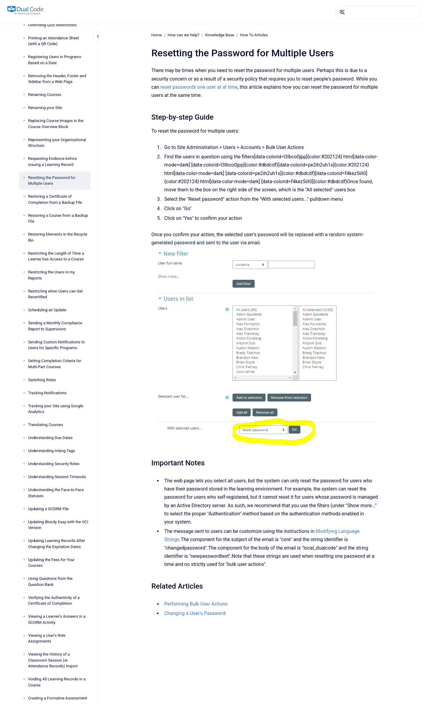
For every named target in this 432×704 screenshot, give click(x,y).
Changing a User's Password (195, 613)
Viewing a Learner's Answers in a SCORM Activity (56, 619)
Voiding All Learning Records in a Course (57, 682)
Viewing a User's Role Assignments (46, 638)
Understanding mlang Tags (51, 450)
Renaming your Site (45, 107)
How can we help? (183, 35)
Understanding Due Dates (50, 437)
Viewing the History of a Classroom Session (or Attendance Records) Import (53, 660)
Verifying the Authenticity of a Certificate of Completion (54, 600)
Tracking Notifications (47, 393)
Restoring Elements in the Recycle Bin (57, 237)
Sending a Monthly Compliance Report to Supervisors (55, 326)
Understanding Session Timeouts (57, 476)
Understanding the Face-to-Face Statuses (56, 493)
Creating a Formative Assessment (57, 698)
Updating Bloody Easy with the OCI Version (58, 525)
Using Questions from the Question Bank (50, 581)
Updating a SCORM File (48, 509)
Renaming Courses (44, 94)
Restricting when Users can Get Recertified (55, 294)
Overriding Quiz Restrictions (52, 25)
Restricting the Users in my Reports (51, 275)
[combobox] (378, 12)
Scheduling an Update (47, 310)
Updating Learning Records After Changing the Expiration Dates (56, 543)
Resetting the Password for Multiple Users (51, 180)
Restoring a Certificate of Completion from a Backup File (55, 199)
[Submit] (342, 12)
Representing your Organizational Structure (57, 142)
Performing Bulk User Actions (196, 604)
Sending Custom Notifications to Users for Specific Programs (56, 345)
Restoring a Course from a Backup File (58, 218)
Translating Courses (45, 424)
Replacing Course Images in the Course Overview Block (55, 123)
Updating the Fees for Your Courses (51, 562)
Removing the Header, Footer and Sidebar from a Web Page (57, 79)
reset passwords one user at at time (198, 87)
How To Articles (254, 35)
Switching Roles (42, 380)
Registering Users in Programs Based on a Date (54, 60)
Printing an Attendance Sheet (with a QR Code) (53, 41)
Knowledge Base (219, 35)
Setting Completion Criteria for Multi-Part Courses (54, 364)
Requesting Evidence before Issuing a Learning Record (52, 161)
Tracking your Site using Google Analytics (55, 409)
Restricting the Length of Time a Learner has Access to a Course (56, 256)
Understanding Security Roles (54, 463)
